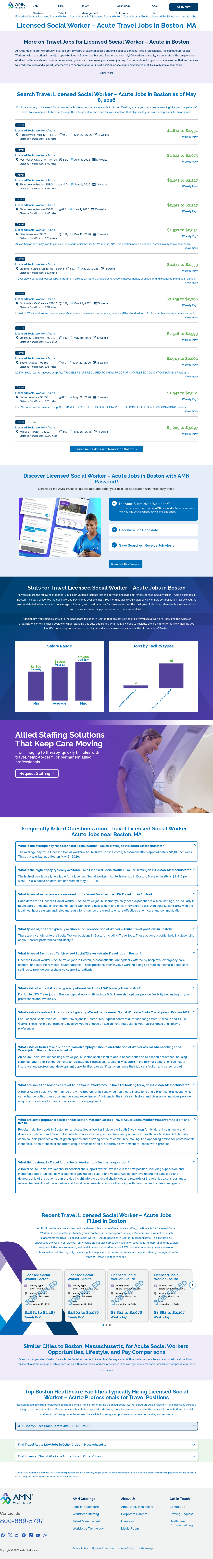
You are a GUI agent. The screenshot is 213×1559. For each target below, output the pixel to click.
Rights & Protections (103, 1548)
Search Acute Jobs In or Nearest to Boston (106, 449)
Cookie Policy (125, 1548)
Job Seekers (38, 9)
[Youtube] (38, 1535)
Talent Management (89, 9)
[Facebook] (3, 1535)
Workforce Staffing (86, 1513)
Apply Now (183, 6)
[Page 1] (103, 1325)
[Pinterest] (24, 1535)
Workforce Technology (88, 1528)
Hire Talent (62, 9)
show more (191, 248)
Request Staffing (35, 773)
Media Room (130, 1528)
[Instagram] (45, 1535)
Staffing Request (181, 1513)
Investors (127, 1521)
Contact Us (177, 1506)
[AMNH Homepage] (16, 5)
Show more (106, 1370)
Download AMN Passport (125, 564)
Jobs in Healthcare (86, 1506)
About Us (156, 9)
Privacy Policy (80, 1548)
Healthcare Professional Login (182, 1523)
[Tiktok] (31, 1535)
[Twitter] (10, 1535)
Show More (106, 72)
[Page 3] (110, 1325)
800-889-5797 (22, 1521)
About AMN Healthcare (137, 1506)
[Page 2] (106, 1325)
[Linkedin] (17, 1535)
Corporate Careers (134, 1513)
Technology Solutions (123, 9)
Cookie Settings (145, 1548)
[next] (192, 1284)
